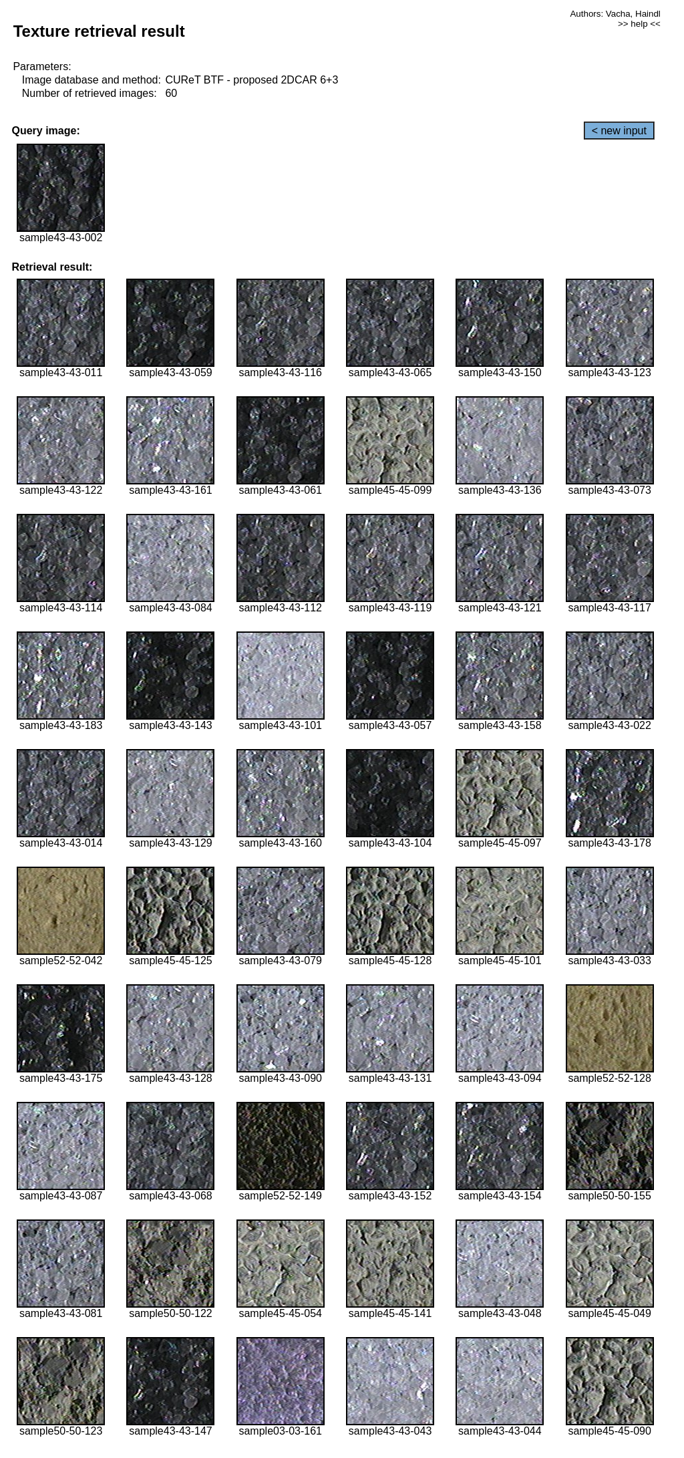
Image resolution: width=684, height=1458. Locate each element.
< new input (619, 130)
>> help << (639, 24)
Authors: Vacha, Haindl (615, 14)
